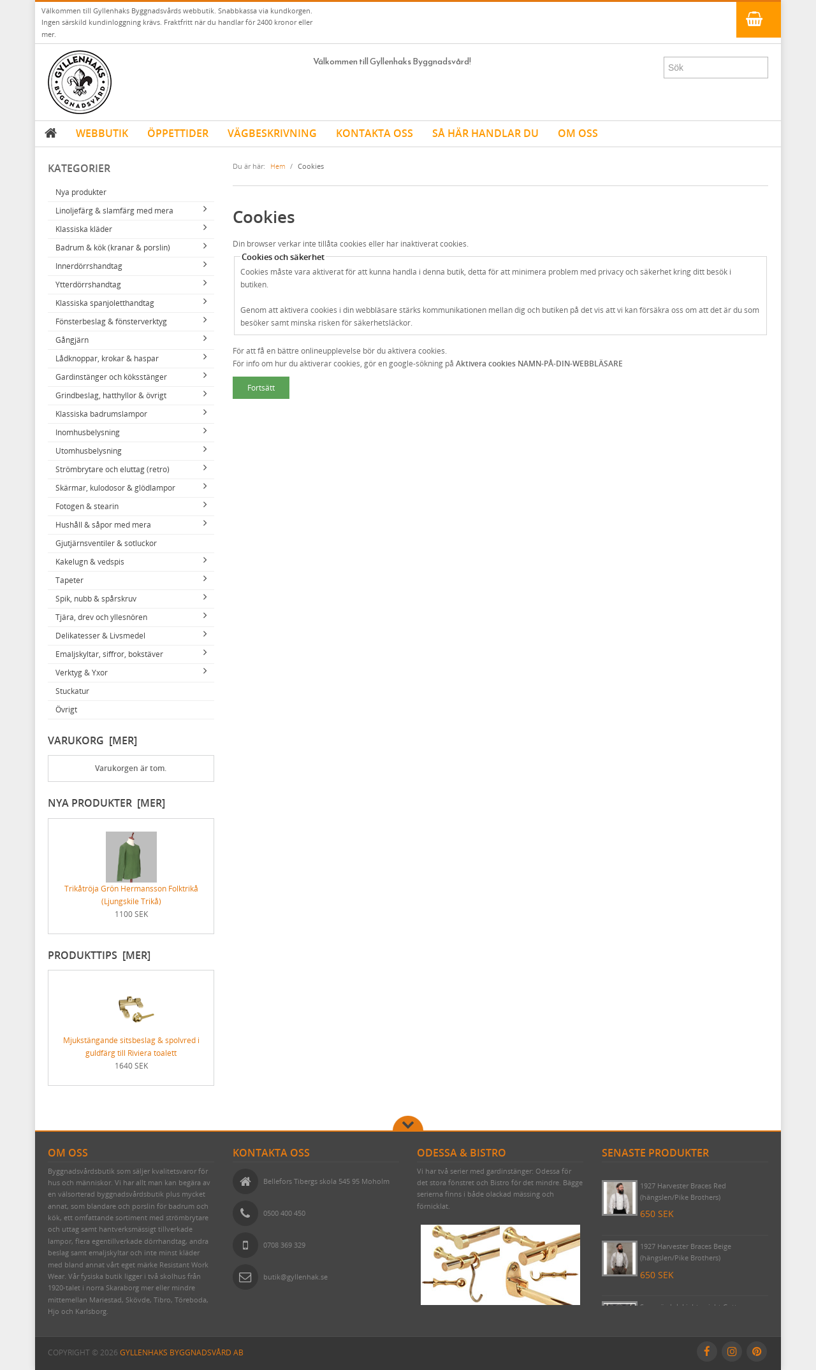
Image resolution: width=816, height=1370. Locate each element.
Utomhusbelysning (88, 450)
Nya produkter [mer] (106, 803)
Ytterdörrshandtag (88, 284)
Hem (278, 166)
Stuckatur (72, 691)
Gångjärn (72, 340)
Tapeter (69, 580)
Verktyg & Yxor (81, 672)
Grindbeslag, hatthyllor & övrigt (110, 395)
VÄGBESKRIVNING (272, 133)
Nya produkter (80, 192)
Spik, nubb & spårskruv (95, 598)
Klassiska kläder (83, 229)
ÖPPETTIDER (177, 133)
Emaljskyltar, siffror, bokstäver (109, 654)
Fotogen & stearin (87, 506)
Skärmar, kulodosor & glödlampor (115, 487)
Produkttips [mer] (99, 955)
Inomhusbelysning (87, 432)
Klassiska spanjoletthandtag (104, 303)
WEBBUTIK (102, 133)
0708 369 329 (284, 1245)
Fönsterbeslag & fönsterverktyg (111, 321)
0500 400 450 (284, 1213)
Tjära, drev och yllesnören (101, 617)
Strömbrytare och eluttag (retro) (112, 469)
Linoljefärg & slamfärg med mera (114, 210)
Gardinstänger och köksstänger (111, 376)
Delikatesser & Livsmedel (100, 635)
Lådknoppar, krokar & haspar (107, 358)
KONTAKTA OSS (374, 133)
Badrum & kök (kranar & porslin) (112, 247)
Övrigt (66, 709)
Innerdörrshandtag (88, 266)
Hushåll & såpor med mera (103, 524)
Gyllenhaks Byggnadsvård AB (182, 1352)
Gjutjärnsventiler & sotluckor (106, 543)
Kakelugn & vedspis (89, 561)
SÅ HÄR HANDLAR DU (485, 133)
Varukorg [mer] (92, 740)
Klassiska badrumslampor (101, 413)
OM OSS (578, 133)
